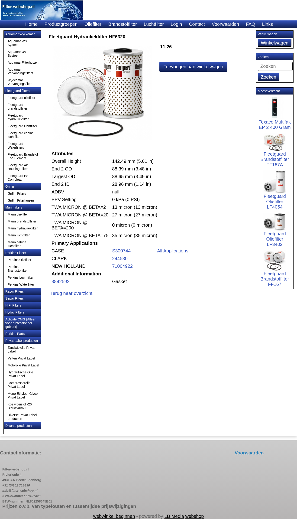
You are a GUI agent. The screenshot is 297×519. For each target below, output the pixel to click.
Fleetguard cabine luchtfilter (21, 135)
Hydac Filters (14, 312)
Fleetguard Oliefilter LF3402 (274, 233)
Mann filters (13, 207)
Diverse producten (18, 426)
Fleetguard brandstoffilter (17, 106)
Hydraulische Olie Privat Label (20, 374)
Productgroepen (61, 24)
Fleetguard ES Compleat (18, 177)
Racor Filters (14, 291)
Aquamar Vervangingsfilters (20, 71)
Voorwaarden (225, 24)
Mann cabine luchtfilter (17, 244)
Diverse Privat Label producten (22, 417)
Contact (197, 24)
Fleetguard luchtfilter (22, 126)
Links (267, 24)
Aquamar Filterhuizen (23, 62)
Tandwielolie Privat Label (21, 349)
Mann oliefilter (18, 214)
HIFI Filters (13, 305)
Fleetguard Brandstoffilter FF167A (274, 153)
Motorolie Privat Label (23, 365)
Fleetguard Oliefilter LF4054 (274, 194)
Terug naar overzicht (71, 293)
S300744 (121, 250)
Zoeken (268, 76)
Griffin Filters (17, 193)
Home (31, 24)
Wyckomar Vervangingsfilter (20, 82)
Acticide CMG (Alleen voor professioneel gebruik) (20, 323)
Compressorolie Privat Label (19, 384)
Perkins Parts (15, 334)
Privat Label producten (21, 341)
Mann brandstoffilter (22, 221)
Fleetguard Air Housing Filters (18, 167)
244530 (120, 258)
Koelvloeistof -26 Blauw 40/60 (20, 406)
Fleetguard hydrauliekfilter (18, 117)
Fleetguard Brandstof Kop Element (23, 156)
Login (176, 24)
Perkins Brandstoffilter (18, 268)
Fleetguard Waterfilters (16, 145)
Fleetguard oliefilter (21, 98)
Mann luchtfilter (19, 235)
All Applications (172, 250)
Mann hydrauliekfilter (23, 228)
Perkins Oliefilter (19, 260)
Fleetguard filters (17, 91)
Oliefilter (92, 24)
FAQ (250, 24)
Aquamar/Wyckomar (20, 34)
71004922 (122, 266)
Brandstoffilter (122, 24)
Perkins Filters (15, 253)
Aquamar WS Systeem (17, 43)
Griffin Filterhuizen (21, 200)
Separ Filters (14, 298)
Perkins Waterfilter (21, 284)
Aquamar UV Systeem (17, 53)
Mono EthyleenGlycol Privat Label (23, 395)
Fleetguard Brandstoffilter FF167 (274, 272)
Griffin (9, 186)
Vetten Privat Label (21, 358)
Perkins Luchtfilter (20, 277)
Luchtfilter (154, 24)
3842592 (61, 281)
